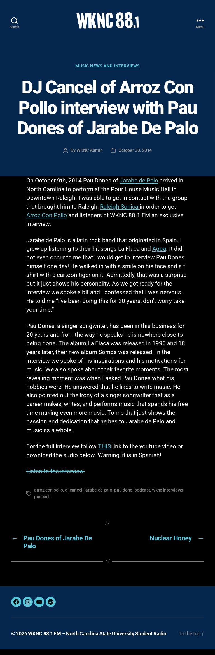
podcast (142, 495)
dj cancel (73, 495)
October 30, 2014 (135, 156)
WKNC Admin (89, 156)
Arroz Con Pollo (46, 221)
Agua (159, 254)
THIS (104, 452)
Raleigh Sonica (120, 212)
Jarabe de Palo (139, 186)
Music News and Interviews (107, 71)
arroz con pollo (48, 495)
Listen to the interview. (55, 476)
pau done (123, 495)
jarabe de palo (98, 495)
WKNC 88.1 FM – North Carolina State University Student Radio (97, 639)
